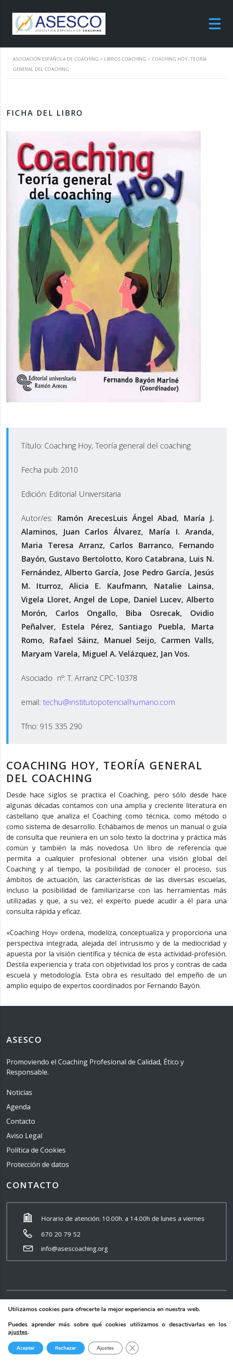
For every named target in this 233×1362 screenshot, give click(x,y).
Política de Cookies (36, 1150)
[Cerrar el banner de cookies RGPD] (132, 1348)
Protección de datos (37, 1164)
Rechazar (65, 1348)
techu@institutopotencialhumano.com (109, 702)
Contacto (20, 1121)
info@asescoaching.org (74, 1248)
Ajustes (105, 1348)
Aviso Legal (24, 1135)
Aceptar (26, 1348)
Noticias (19, 1092)
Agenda (18, 1106)
